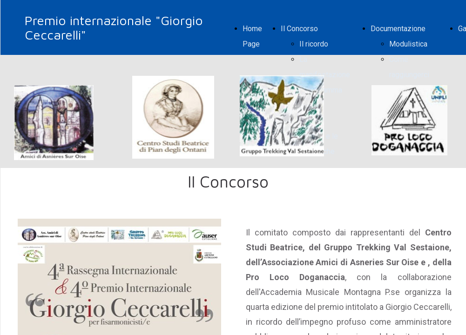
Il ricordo (313, 44)
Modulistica (408, 44)
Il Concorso (299, 28)
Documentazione (398, 28)
